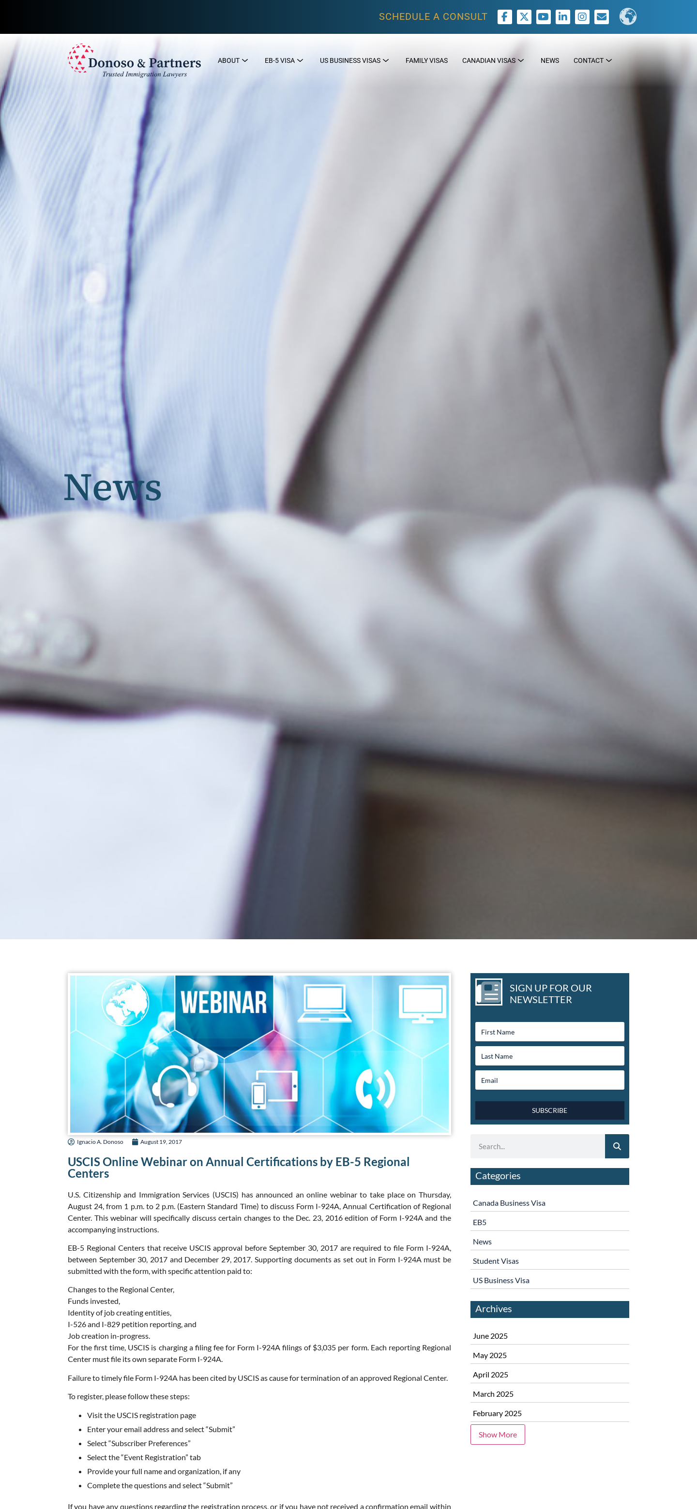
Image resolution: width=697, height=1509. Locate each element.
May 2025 (490, 1355)
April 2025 (490, 1374)
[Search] (617, 1146)
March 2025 (493, 1393)
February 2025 (497, 1413)
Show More (498, 1434)
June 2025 (490, 1335)
